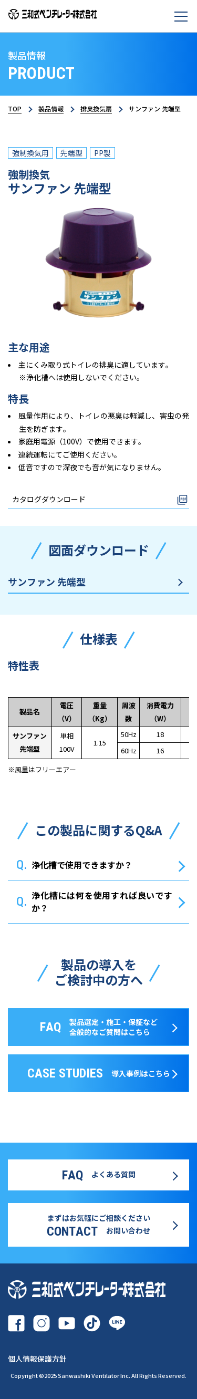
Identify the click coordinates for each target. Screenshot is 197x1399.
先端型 (71, 153)
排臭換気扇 (96, 108)
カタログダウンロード (49, 499)
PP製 (102, 153)
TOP (15, 108)
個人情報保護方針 (37, 1358)
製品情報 (51, 108)
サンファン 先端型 (47, 581)
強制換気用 (30, 153)
